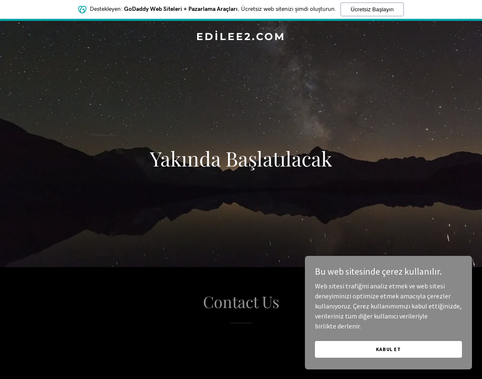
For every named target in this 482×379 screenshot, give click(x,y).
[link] (241, 37)
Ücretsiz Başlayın (372, 9)
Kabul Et (388, 349)
